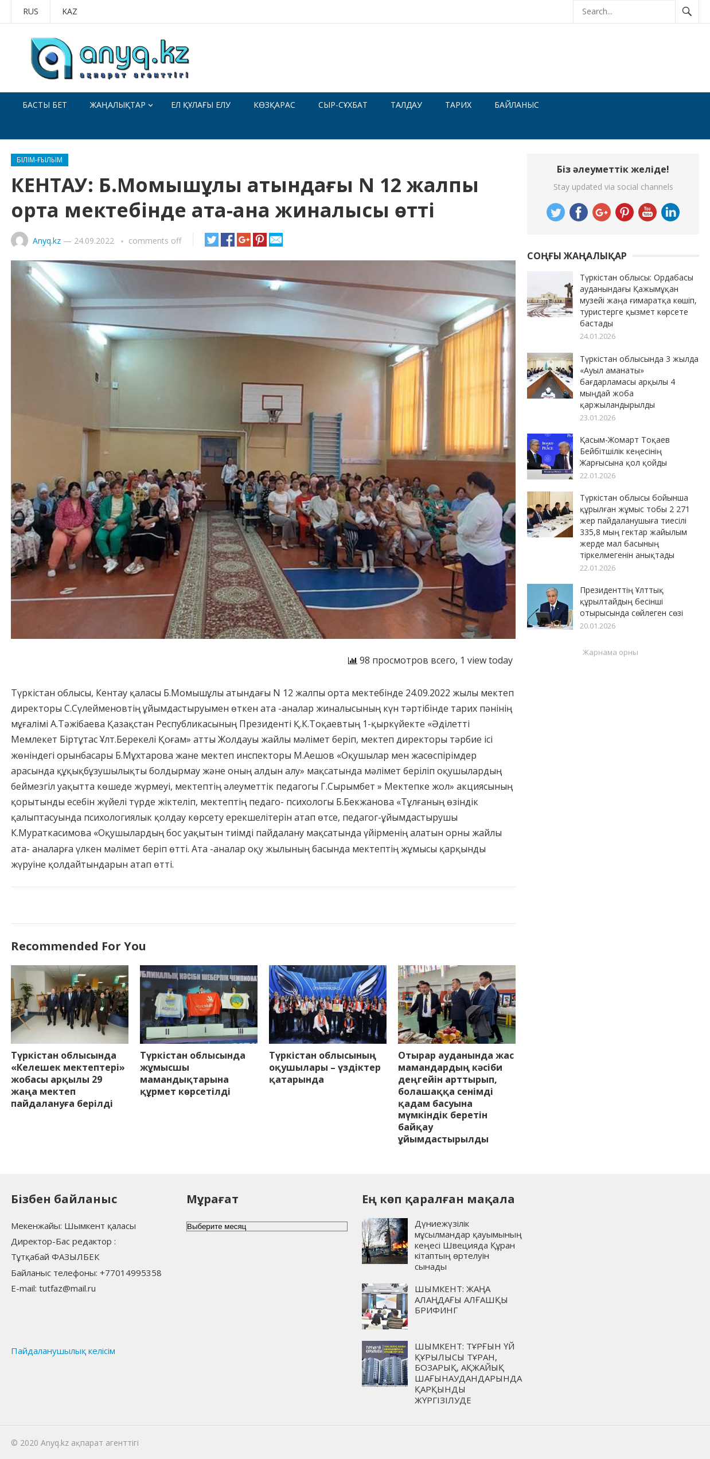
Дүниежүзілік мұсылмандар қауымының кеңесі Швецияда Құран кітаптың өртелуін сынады (468, 1245)
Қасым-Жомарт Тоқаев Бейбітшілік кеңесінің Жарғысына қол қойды (625, 451)
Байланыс (516, 104)
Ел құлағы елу (201, 104)
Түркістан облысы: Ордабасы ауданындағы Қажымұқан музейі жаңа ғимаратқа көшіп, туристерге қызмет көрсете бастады (638, 300)
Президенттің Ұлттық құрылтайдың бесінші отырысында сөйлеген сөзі (631, 601)
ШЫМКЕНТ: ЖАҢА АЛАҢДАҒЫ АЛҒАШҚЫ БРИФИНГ (461, 1299)
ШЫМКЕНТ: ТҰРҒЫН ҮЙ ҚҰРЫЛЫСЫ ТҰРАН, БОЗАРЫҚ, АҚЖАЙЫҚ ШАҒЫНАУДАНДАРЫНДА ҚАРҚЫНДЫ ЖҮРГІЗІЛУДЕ (468, 1373)
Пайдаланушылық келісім (63, 1350)
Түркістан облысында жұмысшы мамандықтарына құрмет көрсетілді (192, 1073)
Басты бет (44, 104)
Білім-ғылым (40, 160)
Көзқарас (274, 104)
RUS (30, 11)
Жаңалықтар (118, 104)
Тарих (458, 104)
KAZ (69, 11)
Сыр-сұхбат (343, 104)
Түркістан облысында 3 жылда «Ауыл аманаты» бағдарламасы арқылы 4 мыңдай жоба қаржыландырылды (639, 381)
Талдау (406, 104)
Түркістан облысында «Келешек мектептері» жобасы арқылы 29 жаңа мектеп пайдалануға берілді (68, 1079)
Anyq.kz (47, 240)
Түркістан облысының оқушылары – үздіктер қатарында (325, 1067)
